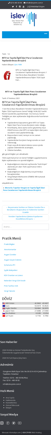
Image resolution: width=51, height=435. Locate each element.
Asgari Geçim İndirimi (12, 260)
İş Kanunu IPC (9, 265)
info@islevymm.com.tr (34, 3)
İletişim (8, 407)
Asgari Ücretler (10, 254)
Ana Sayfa (9, 397)
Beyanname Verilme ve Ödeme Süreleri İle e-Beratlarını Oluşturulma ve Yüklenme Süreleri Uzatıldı (25, 209)
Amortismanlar (10, 249)
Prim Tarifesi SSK (11, 286)
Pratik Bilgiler (9, 244)
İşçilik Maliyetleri (10, 270)
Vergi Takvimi (9, 291)
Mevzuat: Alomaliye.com (11, 432)
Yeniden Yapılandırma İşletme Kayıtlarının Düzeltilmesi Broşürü (25, 217)
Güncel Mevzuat (11, 405)
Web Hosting (36, 432)
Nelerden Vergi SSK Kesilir (15, 280)
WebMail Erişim (36, 6)
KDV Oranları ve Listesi (13, 275)
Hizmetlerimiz (10, 402)
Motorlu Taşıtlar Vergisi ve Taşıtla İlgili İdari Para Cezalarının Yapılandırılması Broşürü (24, 189)
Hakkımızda (10, 400)
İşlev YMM (18, 64)
